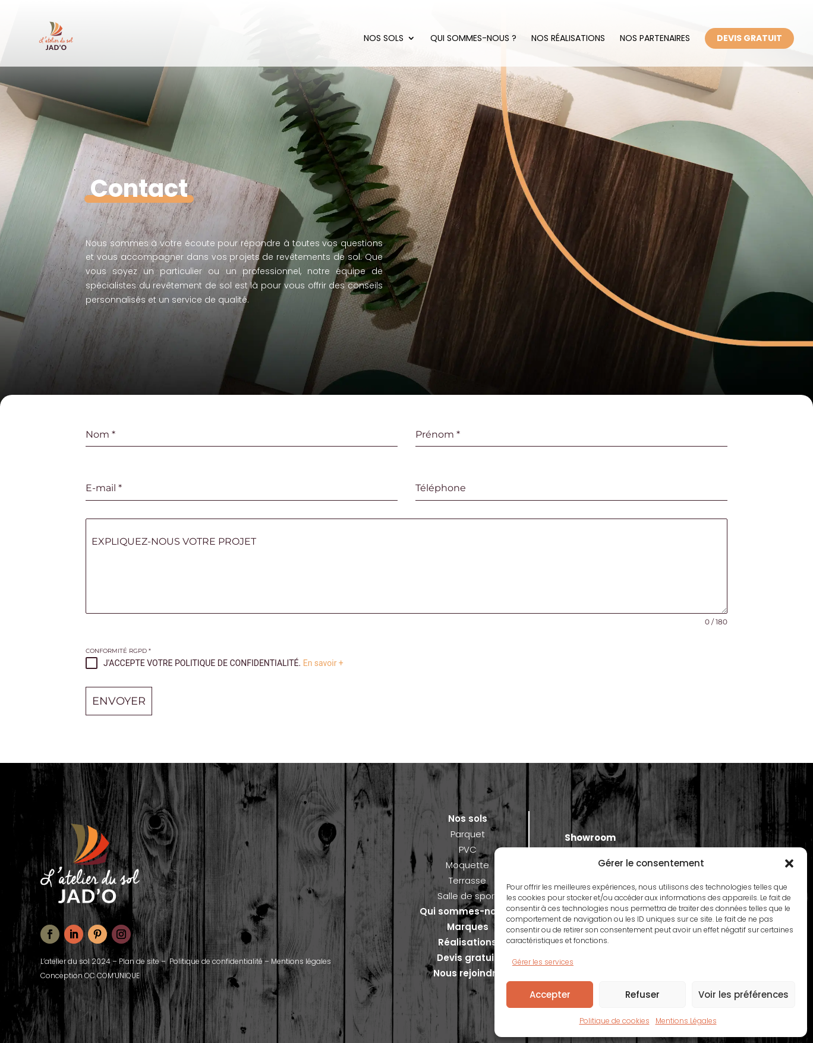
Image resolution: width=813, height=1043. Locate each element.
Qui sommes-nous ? (473, 38)
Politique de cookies (614, 1021)
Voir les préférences (743, 994)
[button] (789, 863)
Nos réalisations (568, 38)
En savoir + (323, 663)
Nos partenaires (655, 38)
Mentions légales (301, 961)
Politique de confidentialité (216, 961)
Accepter (550, 994)
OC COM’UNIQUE (112, 975)
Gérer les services (542, 962)
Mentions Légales (686, 1021)
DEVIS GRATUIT (749, 38)
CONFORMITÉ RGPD (118, 651)
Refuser (642, 994)
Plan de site (139, 961)
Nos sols (384, 38)
